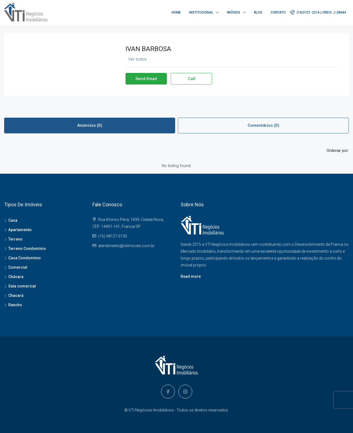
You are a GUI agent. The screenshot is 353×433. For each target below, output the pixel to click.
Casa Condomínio (24, 258)
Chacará (15, 295)
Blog (258, 12)
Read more (191, 276)
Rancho (15, 305)
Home (176, 12)
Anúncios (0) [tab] (89, 125)
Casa (12, 220)
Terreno (15, 239)
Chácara (15, 276)
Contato (278, 12)
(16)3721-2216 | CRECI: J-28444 (318, 12)
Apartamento (20, 230)
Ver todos (137, 59)
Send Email (146, 78)
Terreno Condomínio (27, 248)
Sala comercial (22, 286)
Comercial (17, 267)
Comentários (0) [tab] (263, 125)
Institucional (201, 12)
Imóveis (233, 12)
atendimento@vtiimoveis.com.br (126, 246)
